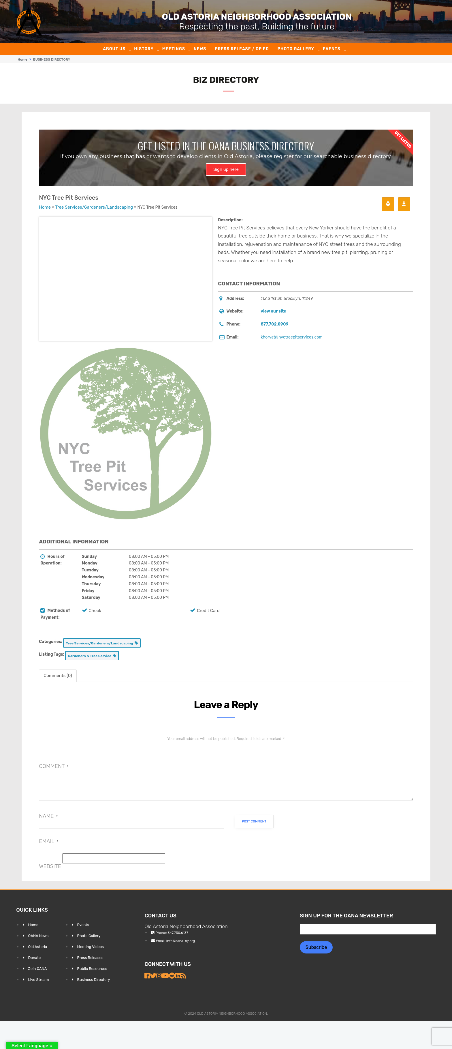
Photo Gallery (296, 48)
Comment (54, 765)
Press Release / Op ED (242, 48)
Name (48, 815)
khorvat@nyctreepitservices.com (292, 336)
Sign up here (226, 169)
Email (48, 840)
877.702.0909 (275, 323)
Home (22, 59)
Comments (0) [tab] (58, 675)
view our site (273, 310)
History (144, 48)
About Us (114, 48)
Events (331, 48)
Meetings (173, 48)
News (200, 48)
